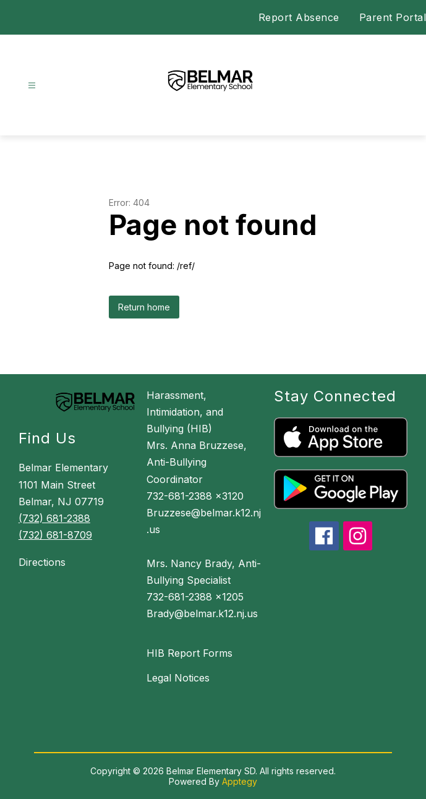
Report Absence (298, 17)
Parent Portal (393, 17)
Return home (144, 307)
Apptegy (239, 781)
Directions (42, 562)
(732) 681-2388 (54, 518)
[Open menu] (32, 86)
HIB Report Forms (189, 653)
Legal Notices (178, 678)
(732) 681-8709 (55, 535)
